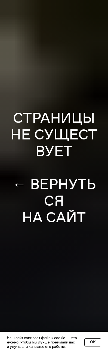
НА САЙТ (54, 218)
